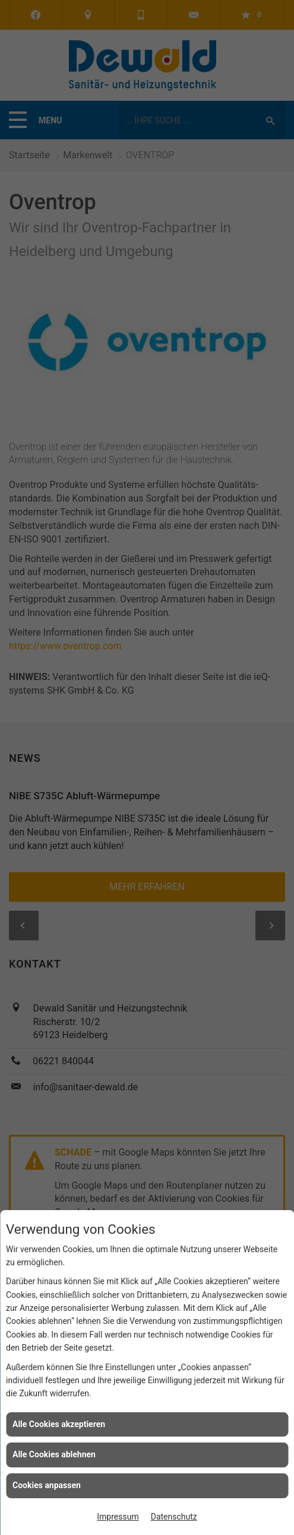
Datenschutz (174, 1516)
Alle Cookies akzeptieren (58, 1424)
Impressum (117, 1516)
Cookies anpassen (46, 1485)
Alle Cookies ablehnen (54, 1454)
